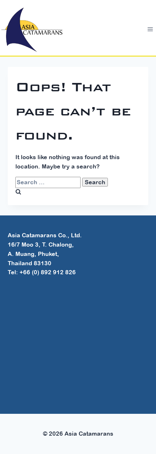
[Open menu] (150, 29)
